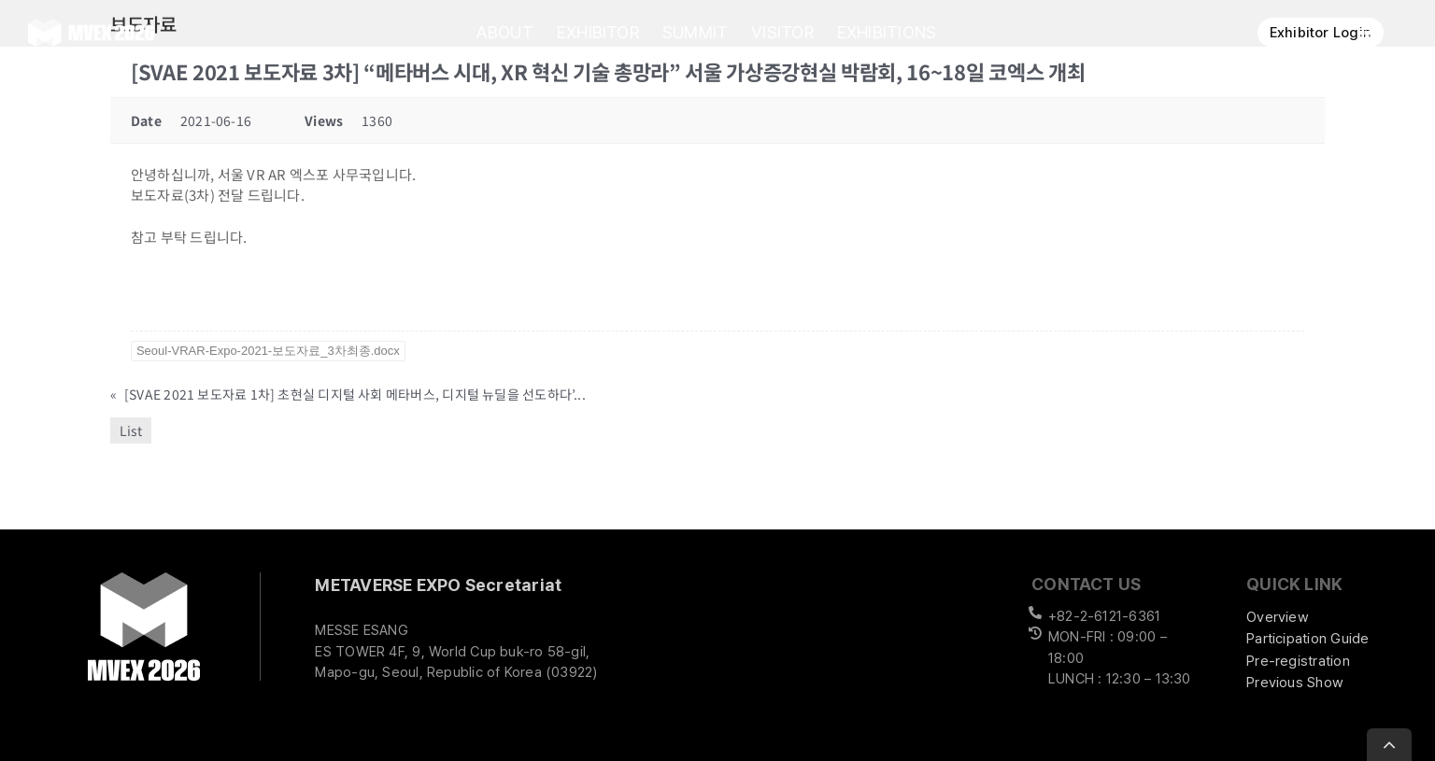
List (131, 430)
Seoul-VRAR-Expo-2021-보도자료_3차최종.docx (268, 351)
